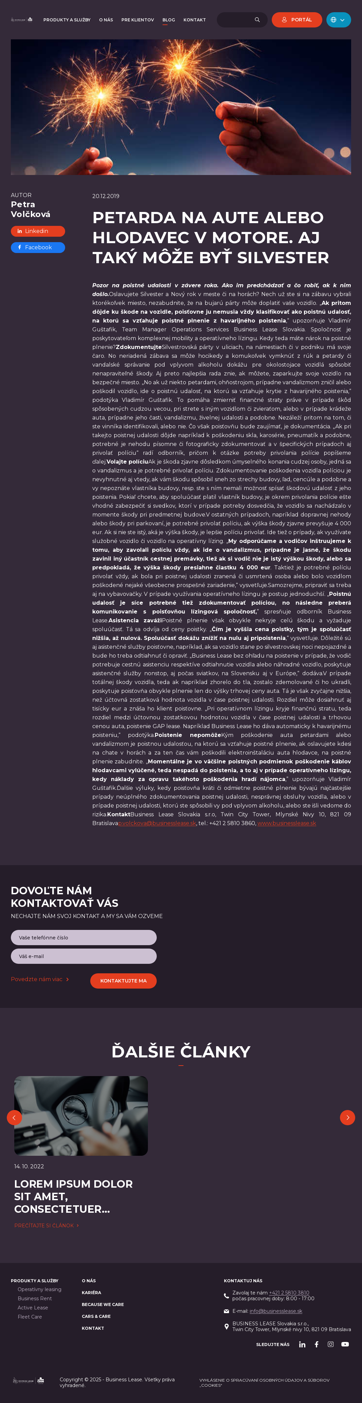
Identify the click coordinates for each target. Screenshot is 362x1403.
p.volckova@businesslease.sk (157, 823)
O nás (89, 1280)
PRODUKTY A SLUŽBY (34, 1280)
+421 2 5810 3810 (289, 1293)
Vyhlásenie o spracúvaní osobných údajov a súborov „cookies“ (264, 1383)
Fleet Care (30, 1317)
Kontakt (93, 1328)
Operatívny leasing (39, 1289)
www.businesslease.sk (287, 823)
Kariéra (91, 1292)
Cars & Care (96, 1316)
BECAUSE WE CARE (103, 1304)
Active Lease (33, 1308)
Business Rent (35, 1299)
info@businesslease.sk (276, 1311)
